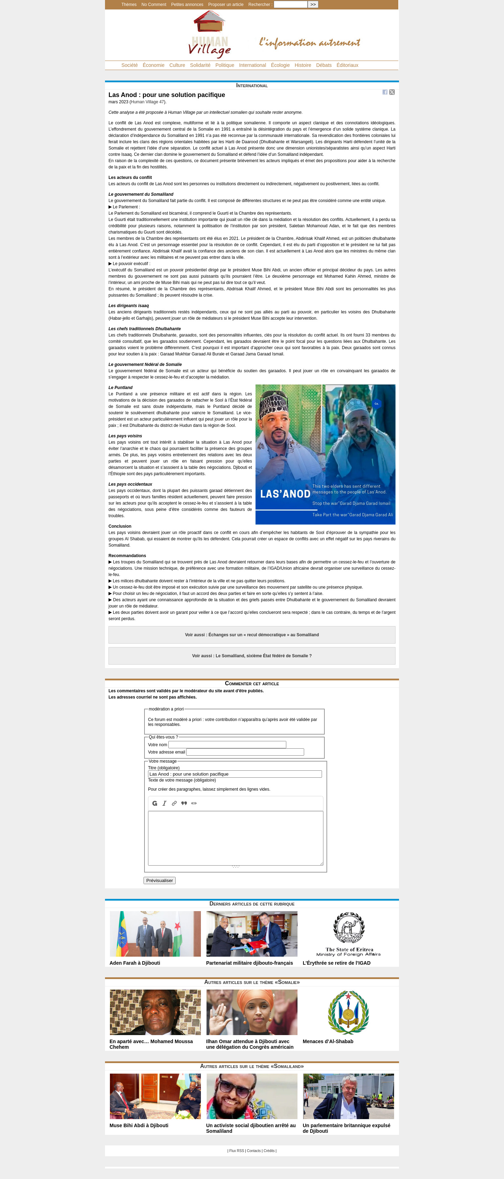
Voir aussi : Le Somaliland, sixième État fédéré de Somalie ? (252, 655)
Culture (177, 65)
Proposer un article (226, 4)
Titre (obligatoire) (164, 767)
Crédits (269, 1161)
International (252, 65)
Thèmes (128, 4)
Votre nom (157, 744)
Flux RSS (236, 1161)
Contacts (254, 1161)
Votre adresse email (166, 752)
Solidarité (200, 65)
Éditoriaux (347, 65)
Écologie (280, 65)
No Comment (153, 4)
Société (129, 65)
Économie (153, 65)
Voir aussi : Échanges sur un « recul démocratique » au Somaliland (252, 634)
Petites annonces (187, 4)
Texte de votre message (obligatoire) (182, 780)
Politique (224, 65)
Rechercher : (260, 4)
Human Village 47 (147, 101)
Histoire (303, 65)
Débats (323, 65)
